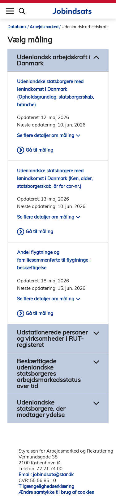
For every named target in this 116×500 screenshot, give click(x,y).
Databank (17, 26)
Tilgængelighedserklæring (46, 486)
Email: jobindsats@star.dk (46, 474)
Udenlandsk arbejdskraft (85, 26)
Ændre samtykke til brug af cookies (56, 492)
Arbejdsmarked (44, 26)
